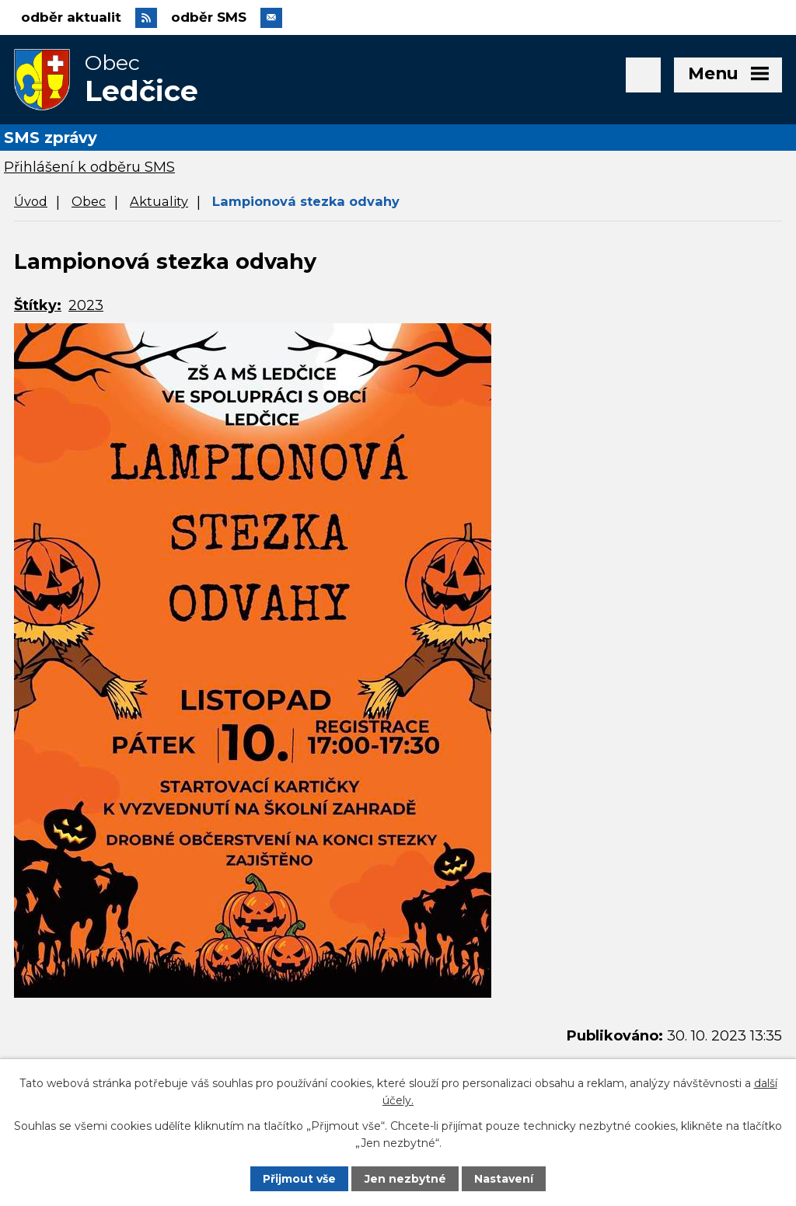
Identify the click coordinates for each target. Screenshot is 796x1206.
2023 (85, 305)
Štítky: (37, 305)
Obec (89, 201)
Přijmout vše (299, 1179)
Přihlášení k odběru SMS (89, 167)
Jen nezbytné (405, 1179)
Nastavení (503, 1179)
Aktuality (159, 201)
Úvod (30, 201)
